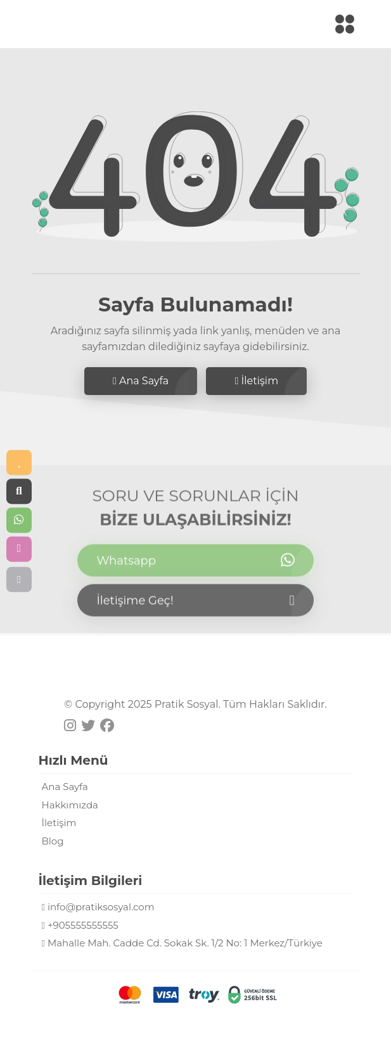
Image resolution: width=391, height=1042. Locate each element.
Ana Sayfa (141, 381)
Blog (53, 841)
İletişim (256, 381)
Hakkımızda (70, 805)
